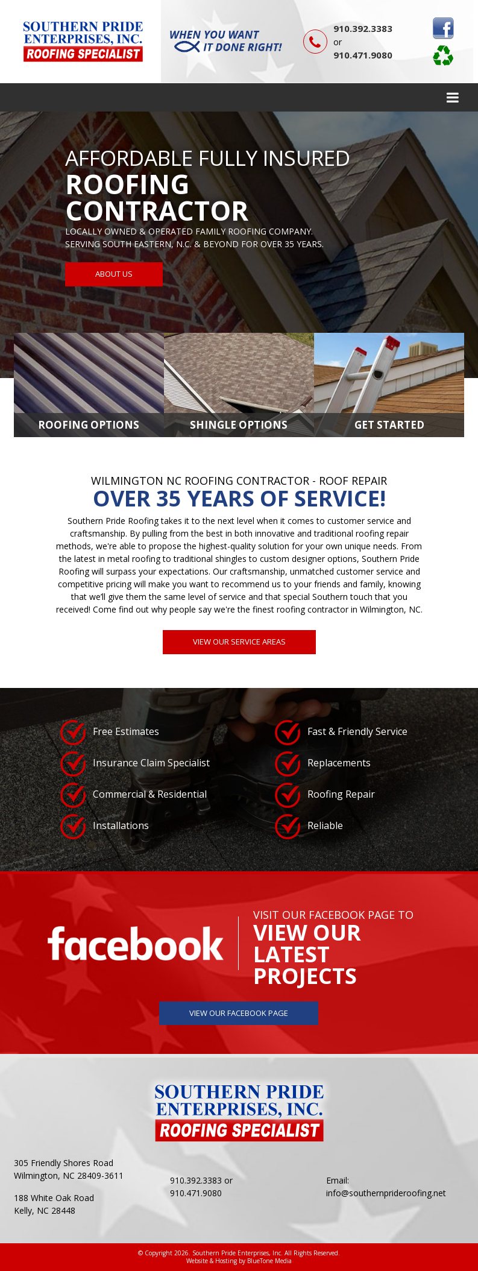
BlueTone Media (269, 1261)
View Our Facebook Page (238, 1013)
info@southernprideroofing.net (386, 1193)
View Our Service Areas (239, 641)
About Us (114, 273)
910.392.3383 (362, 28)
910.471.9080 (362, 55)
